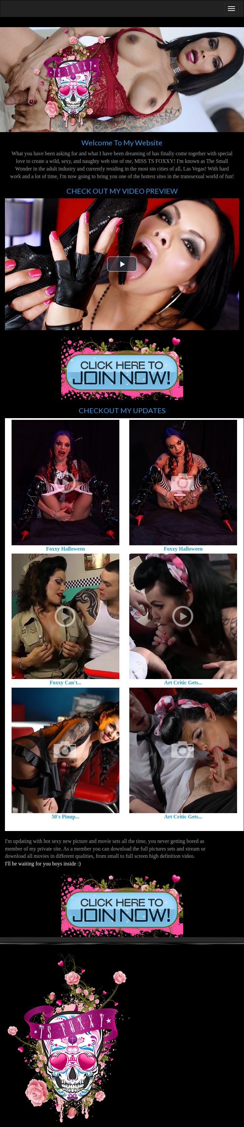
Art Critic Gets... (183, 682)
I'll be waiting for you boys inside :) (43, 863)
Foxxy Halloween (65, 549)
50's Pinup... (65, 816)
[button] (122, 264)
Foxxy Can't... (65, 682)
